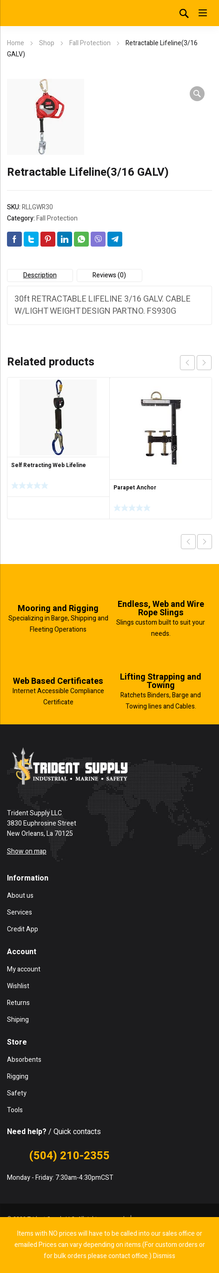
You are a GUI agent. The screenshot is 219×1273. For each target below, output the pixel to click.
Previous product (188, 541)
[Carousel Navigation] (196, 362)
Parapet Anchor (134, 487)
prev (187, 362)
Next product (204, 541)
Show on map (26, 851)
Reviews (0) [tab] (109, 275)
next (204, 362)
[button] (197, 93)
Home (15, 43)
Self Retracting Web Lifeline (48, 465)
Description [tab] (40, 275)
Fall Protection (90, 43)
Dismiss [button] (164, 1256)
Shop (46, 43)
